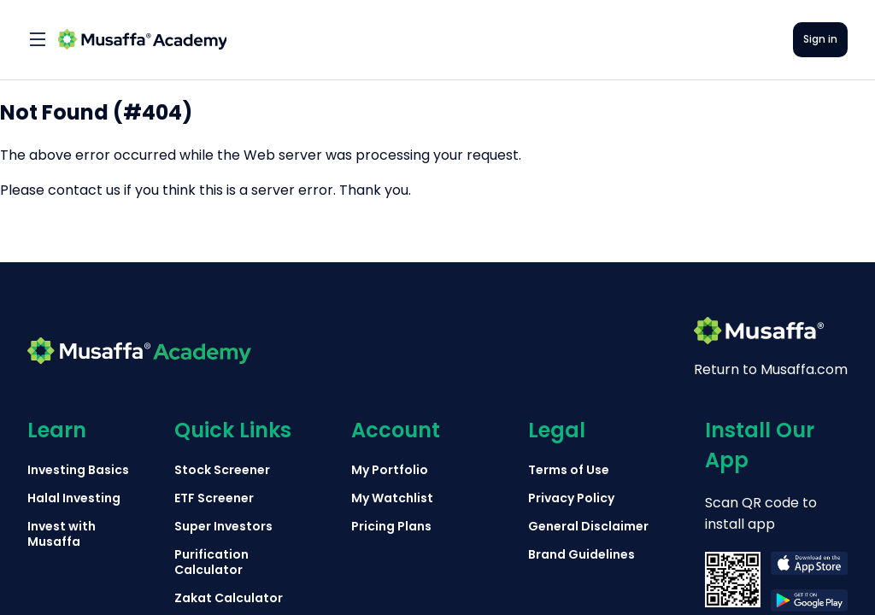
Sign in (820, 39)
